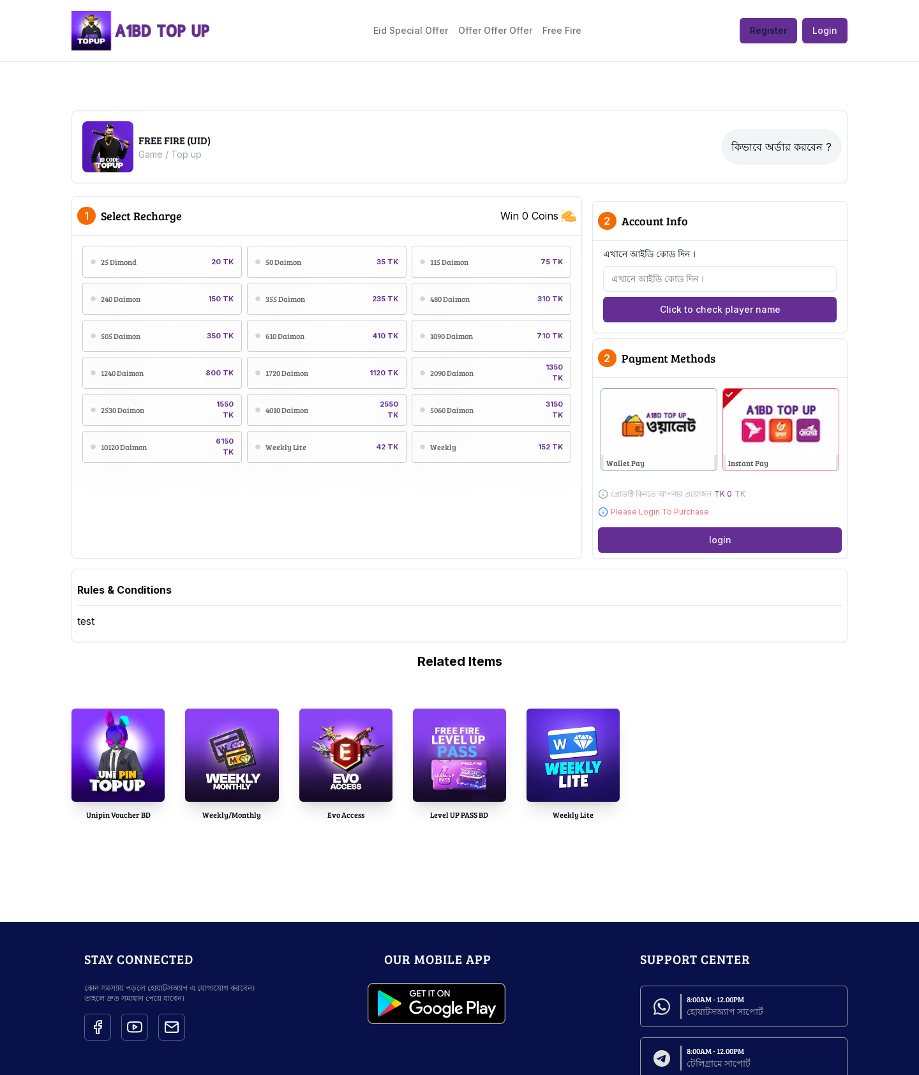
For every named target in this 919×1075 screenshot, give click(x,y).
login (720, 539)
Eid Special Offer (410, 30)
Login (824, 30)
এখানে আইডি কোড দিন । (649, 253)
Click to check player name (720, 309)
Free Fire (561, 30)
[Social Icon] (97, 1027)
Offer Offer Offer (495, 30)
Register (768, 30)
